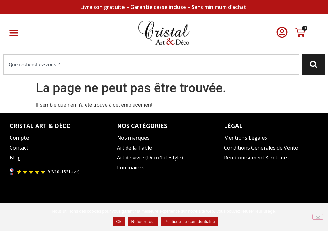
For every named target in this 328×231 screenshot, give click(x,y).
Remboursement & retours (256, 157)
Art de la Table (134, 147)
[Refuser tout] (317, 217)
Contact (19, 147)
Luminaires (130, 167)
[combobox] (151, 64)
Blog (15, 157)
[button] (13, 32)
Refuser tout (143, 221)
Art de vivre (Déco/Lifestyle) (150, 157)
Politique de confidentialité (189, 221)
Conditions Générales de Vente (261, 147)
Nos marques (133, 137)
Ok (118, 221)
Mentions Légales (245, 137)
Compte (19, 137)
